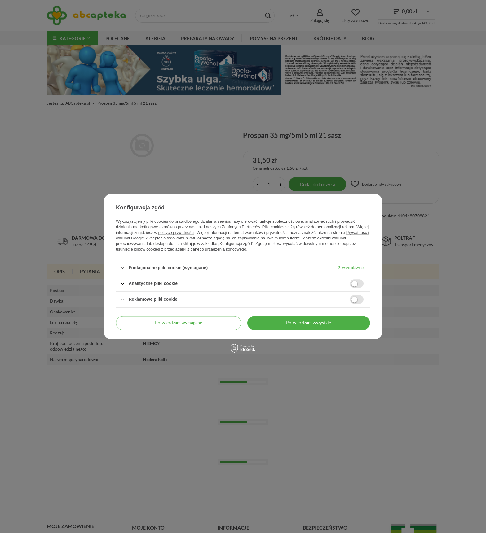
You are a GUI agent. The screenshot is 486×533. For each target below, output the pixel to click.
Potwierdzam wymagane (178, 322)
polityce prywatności (176, 232)
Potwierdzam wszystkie (308, 322)
